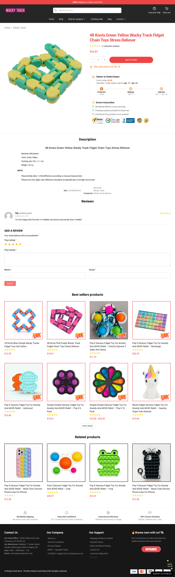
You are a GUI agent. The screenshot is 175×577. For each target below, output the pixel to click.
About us (51, 538)
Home (7, 27)
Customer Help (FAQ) (99, 553)
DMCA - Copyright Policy (58, 550)
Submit (10, 283)
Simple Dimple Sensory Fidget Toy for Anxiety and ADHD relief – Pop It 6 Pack (65, 408)
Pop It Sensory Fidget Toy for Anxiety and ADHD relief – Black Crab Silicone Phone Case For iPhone (151, 488)
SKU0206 (97, 188)
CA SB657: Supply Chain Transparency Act (65, 553)
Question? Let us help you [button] (162, 574)
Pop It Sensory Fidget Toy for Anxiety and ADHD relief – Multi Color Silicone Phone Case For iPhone (23, 488)
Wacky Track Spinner (102, 193)
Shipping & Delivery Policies (101, 538)
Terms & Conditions (56, 542)
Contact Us (94, 550)
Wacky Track (19, 27)
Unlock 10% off (169, 565)
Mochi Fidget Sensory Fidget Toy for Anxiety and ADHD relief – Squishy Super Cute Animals (150, 408)
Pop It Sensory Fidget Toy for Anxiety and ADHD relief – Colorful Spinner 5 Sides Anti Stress (108, 346)
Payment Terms (96, 542)
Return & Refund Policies (100, 546)
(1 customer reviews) (110, 46)
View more (87, 426)
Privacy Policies (54, 546)
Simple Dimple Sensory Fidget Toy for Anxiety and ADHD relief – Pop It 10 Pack (108, 408)
